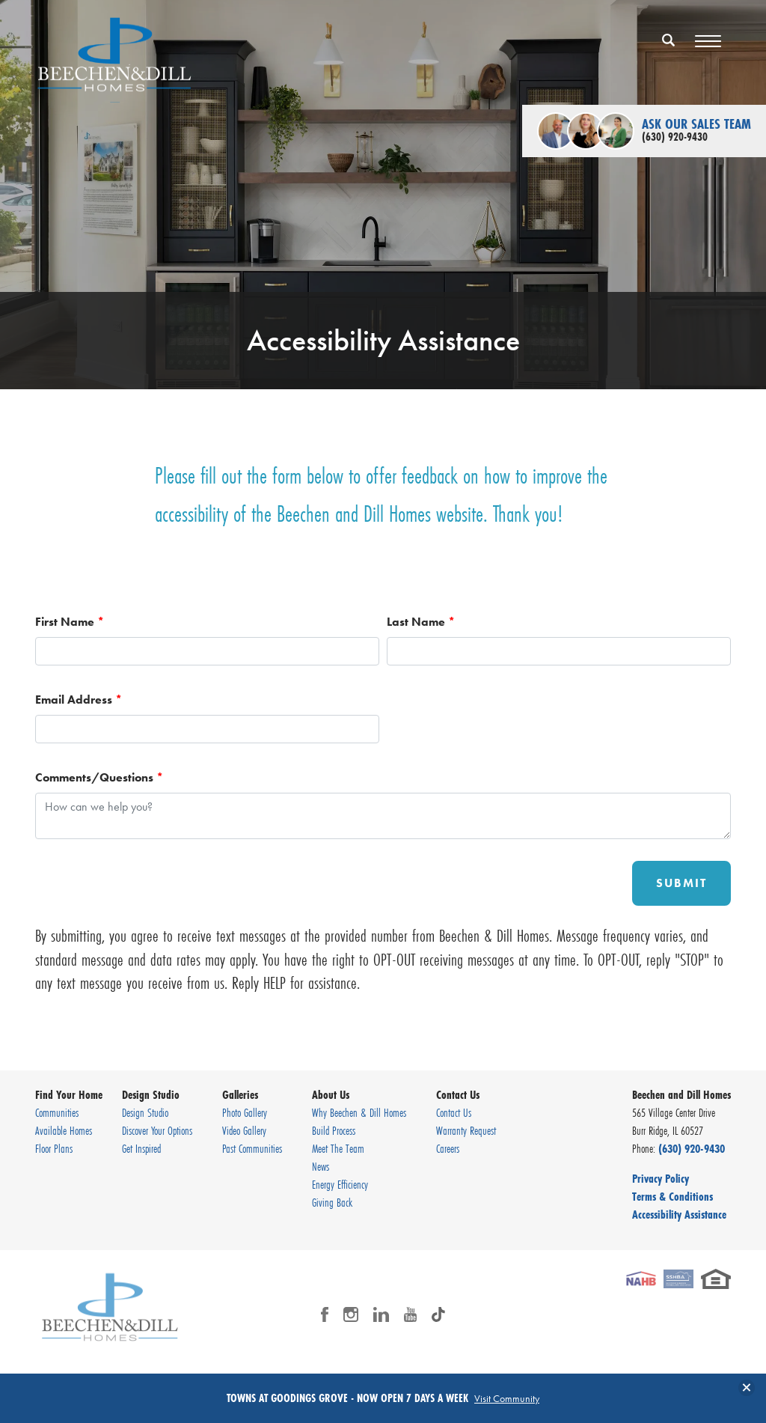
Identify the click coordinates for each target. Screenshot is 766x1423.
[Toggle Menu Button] (708, 41)
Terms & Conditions (672, 1196)
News (320, 1166)
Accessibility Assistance (679, 1214)
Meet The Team (338, 1148)
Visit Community (506, 1398)
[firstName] (207, 651)
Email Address (78, 699)
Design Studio (145, 1112)
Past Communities (252, 1148)
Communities (57, 1112)
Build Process (333, 1130)
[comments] (383, 816)
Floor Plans (54, 1148)
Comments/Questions (99, 777)
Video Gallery (244, 1130)
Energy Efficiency (340, 1184)
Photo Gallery (244, 1112)
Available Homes (63, 1130)
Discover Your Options (157, 1130)
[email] (207, 729)
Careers (447, 1148)
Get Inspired (141, 1148)
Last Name (421, 622)
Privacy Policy (660, 1178)
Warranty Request (466, 1130)
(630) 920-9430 (691, 1148)
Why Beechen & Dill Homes (359, 1112)
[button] (669, 50)
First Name (69, 622)
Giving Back (332, 1202)
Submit (681, 883)
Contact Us (453, 1112)
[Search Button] (669, 40)
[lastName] (559, 651)
